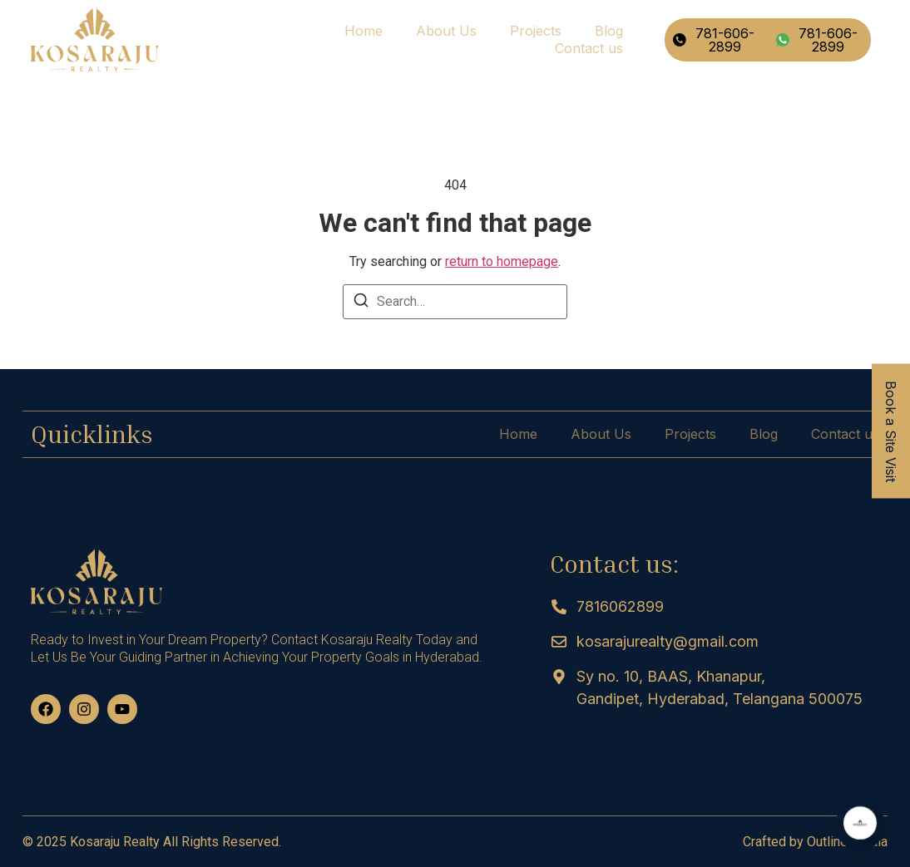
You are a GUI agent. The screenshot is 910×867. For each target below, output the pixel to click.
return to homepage (501, 261)
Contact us (589, 48)
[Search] (361, 303)
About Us (446, 30)
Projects (535, 30)
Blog (609, 30)
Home (363, 30)
